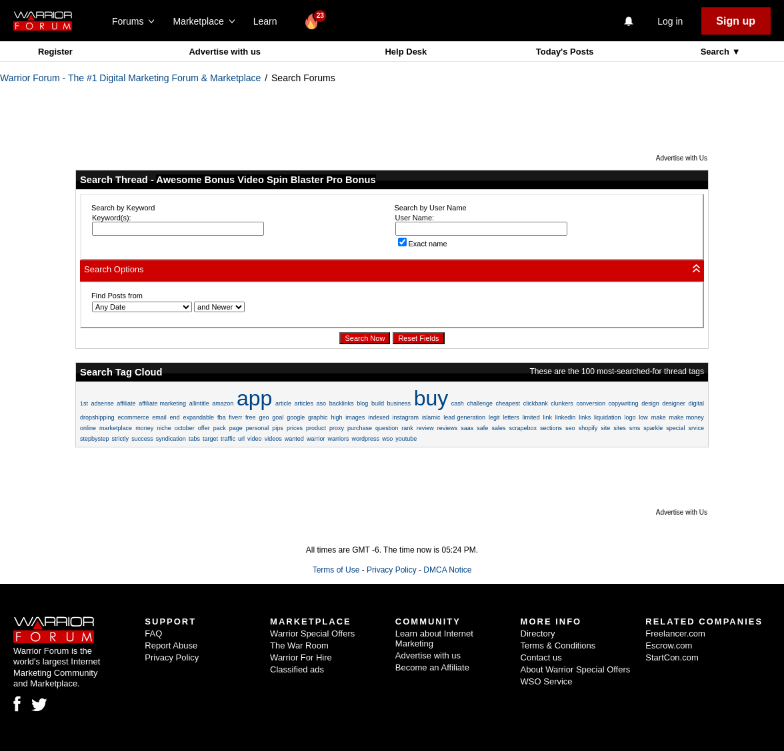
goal (277, 417)
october (185, 428)
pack (219, 428)
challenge (480, 403)
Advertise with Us (681, 158)
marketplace (115, 428)
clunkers (562, 403)
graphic (318, 417)
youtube (406, 438)
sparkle (653, 428)
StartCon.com (671, 657)
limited (531, 417)
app (254, 398)
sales (498, 428)
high (336, 417)
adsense (102, 403)
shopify (588, 428)
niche (164, 428)
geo (264, 417)
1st (84, 403)
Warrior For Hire (301, 657)
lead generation (464, 417)
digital (696, 403)
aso (322, 403)
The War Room (299, 645)
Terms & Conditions (558, 645)
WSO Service (547, 681)
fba (221, 417)
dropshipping (97, 417)
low (643, 417)
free (250, 417)
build (377, 403)
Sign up (735, 21)
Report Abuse (171, 645)
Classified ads (297, 669)
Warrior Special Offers (312, 633)
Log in (670, 21)
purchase (359, 428)
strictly (120, 438)
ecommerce (133, 417)
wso (387, 438)
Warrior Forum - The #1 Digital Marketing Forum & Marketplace (130, 78)
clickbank (535, 403)
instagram (406, 417)
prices (295, 428)
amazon (222, 403)
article (283, 403)
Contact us (541, 657)
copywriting (624, 403)
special (675, 428)
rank (407, 428)
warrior (316, 438)
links (585, 417)
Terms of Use (336, 570)
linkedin (565, 417)
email (159, 417)
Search (716, 52)
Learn (269, 21)
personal (257, 428)
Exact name (422, 244)
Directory (538, 633)
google (296, 417)
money (144, 428)
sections (551, 428)
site (605, 428)
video (254, 438)
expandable (198, 417)
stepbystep (94, 438)
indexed (378, 417)
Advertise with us (225, 52)
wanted (294, 438)
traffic (228, 438)
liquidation (607, 417)
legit (494, 417)
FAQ (153, 633)
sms (635, 428)
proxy (336, 428)
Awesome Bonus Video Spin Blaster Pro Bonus (265, 179)
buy (431, 398)
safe (482, 428)
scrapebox (523, 428)
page (236, 428)
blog (362, 403)
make (658, 417)
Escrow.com (668, 645)
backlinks (341, 403)
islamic (431, 417)
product (316, 428)
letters (511, 417)
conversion (590, 403)
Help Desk (406, 52)
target (210, 438)
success (142, 438)
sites (619, 428)
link (547, 417)
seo (570, 428)
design (650, 403)
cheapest (508, 403)
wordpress (366, 438)
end (175, 417)
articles (304, 403)
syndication (171, 438)
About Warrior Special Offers (576, 669)
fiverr (235, 417)
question (386, 428)
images (355, 417)
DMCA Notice (447, 570)
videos (273, 438)
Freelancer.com (675, 633)
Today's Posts (565, 52)
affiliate (126, 403)
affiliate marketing (162, 403)
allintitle (199, 403)
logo (629, 417)
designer (673, 403)
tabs (194, 438)
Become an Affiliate (432, 667)
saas (467, 428)
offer (204, 428)
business (399, 403)
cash (457, 403)
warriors (338, 438)
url (241, 438)
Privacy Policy (392, 570)
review (425, 428)
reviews (447, 428)
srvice (696, 428)
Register (55, 52)
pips (277, 428)
